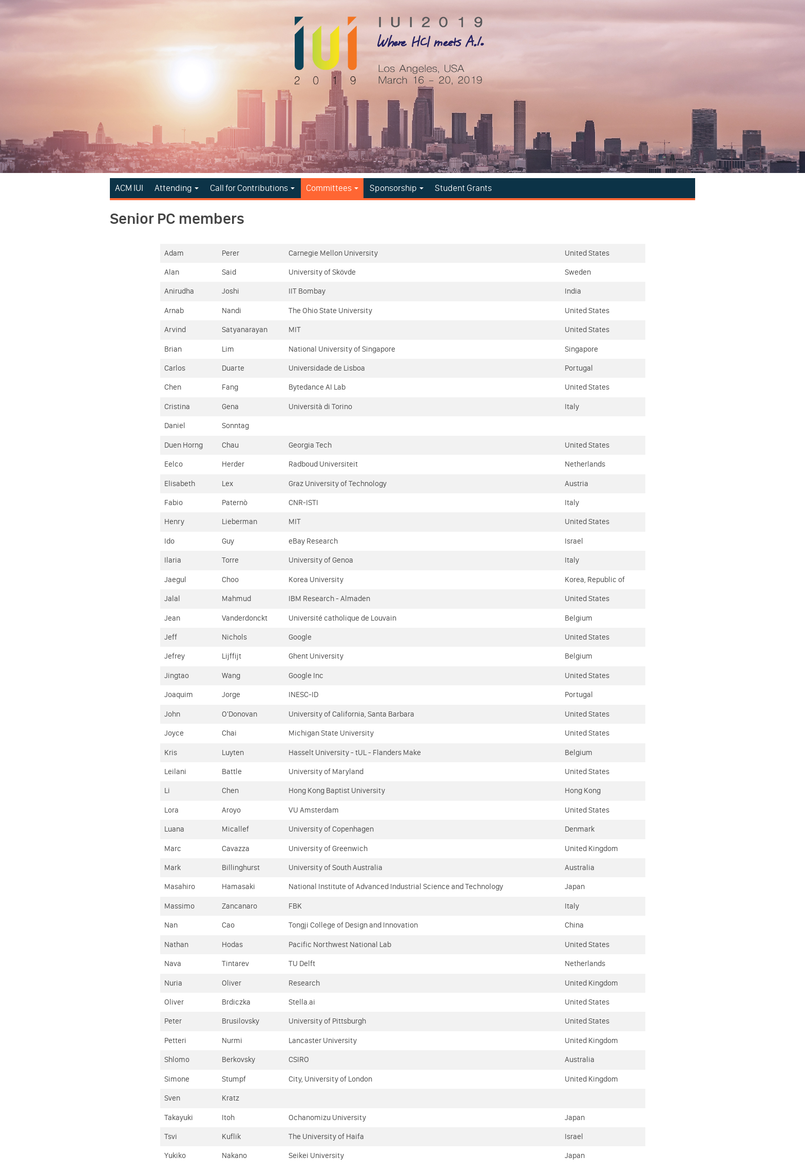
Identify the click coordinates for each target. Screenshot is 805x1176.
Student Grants (463, 188)
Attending (177, 188)
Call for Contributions (252, 188)
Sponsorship (397, 188)
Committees (332, 188)
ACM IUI (129, 188)
